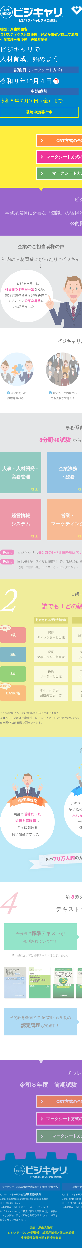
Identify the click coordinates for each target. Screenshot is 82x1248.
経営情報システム (25, 526)
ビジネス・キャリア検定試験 (32, 14)
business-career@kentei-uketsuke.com (28, 1199)
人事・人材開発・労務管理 (21, 479)
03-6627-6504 (13, 1203)
